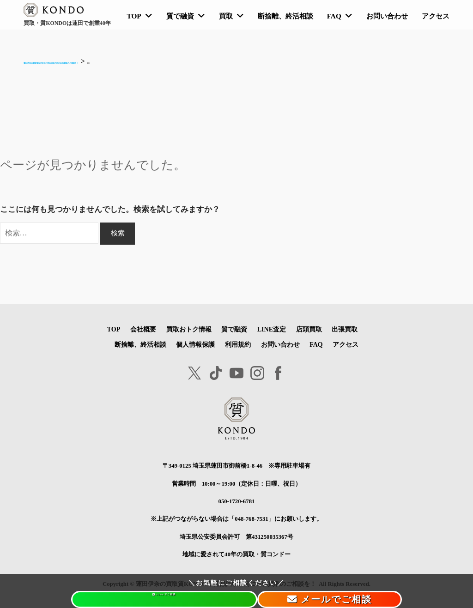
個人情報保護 (195, 344)
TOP (134, 16)
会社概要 (143, 329)
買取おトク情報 (188, 329)
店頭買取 (309, 329)
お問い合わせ (387, 16)
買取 (226, 16)
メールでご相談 (319, 599)
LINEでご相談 (153, 599)
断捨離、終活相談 (285, 16)
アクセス (435, 16)
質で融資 (180, 16)
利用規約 (237, 344)
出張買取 (345, 329)
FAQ (334, 16)
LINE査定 (271, 329)
